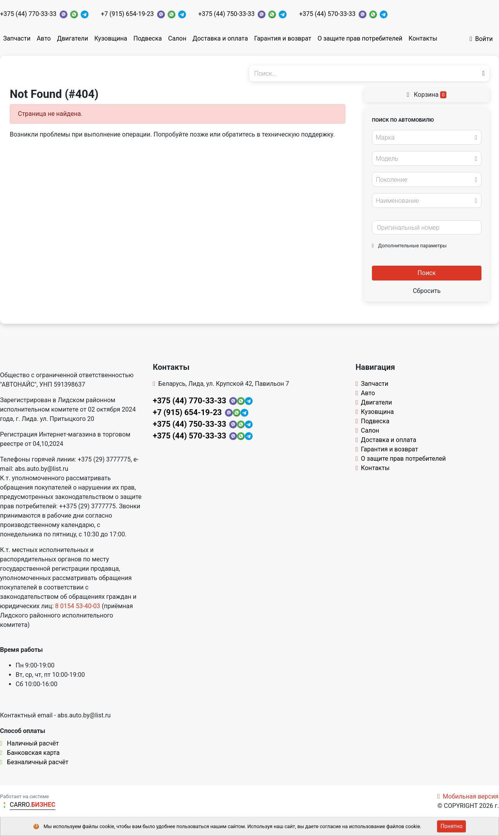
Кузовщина (110, 38)
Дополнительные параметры (409, 245)
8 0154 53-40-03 (77, 606)
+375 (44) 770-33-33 (28, 14)
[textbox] (424, 138)
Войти (481, 39)
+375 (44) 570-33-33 (327, 14)
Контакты (423, 38)
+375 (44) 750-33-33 (226, 14)
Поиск (427, 273)
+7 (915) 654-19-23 (127, 14)
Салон (177, 38)
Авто (44, 38)
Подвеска (147, 38)
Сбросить (427, 291)
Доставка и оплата (220, 38)
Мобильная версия (468, 796)
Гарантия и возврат (282, 38)
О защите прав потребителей (359, 38)
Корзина (427, 94)
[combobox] (426, 137)
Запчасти (16, 38)
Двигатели (72, 38)
